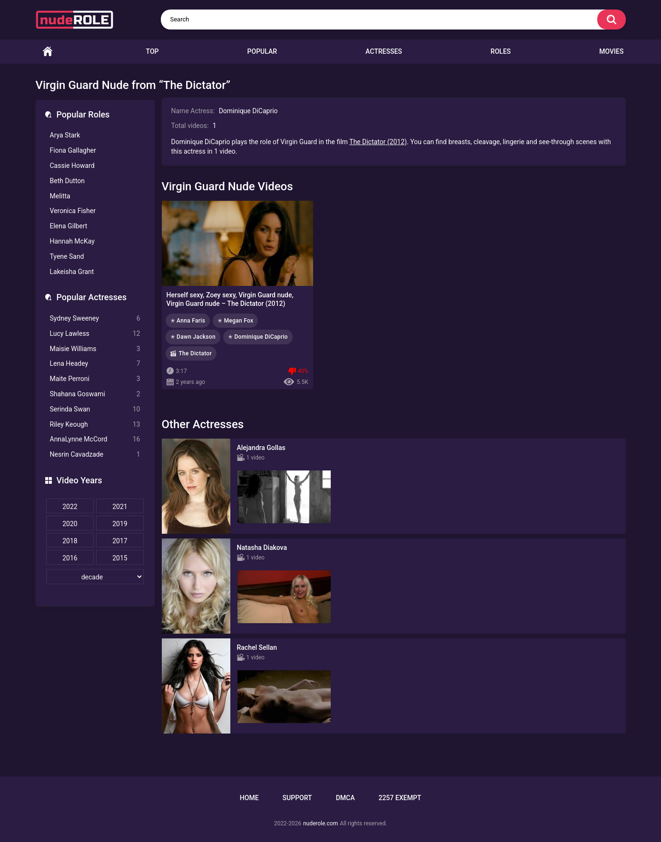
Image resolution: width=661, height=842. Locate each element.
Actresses (383, 51)
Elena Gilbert (69, 226)
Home (47, 51)
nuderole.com (320, 823)
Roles (501, 51)
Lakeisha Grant (72, 271)
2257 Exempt (399, 798)
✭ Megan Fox (235, 320)
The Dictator (195, 353)
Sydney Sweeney (95, 318)
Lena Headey (95, 364)
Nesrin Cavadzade (95, 454)
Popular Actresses (92, 297)
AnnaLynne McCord (95, 439)
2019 (119, 524)
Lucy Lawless (95, 334)
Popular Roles (83, 114)
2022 (69, 506)
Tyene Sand (67, 256)
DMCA (345, 798)
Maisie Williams (95, 349)
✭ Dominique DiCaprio (258, 336)
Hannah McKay (72, 241)
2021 (119, 506)
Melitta (60, 196)
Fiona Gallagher (73, 150)
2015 (119, 558)
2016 (69, 558)
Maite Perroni (95, 379)
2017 (119, 541)
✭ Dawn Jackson (193, 336)
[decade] (95, 576)
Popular (262, 51)
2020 (69, 524)
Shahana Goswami (95, 394)
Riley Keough (95, 425)
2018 (69, 541)
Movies (611, 51)
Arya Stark (65, 135)
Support (297, 798)
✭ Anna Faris (188, 320)
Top (152, 51)
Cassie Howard (72, 165)
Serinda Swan (95, 409)
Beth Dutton (67, 181)
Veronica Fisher (73, 211)
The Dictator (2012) (378, 142)
